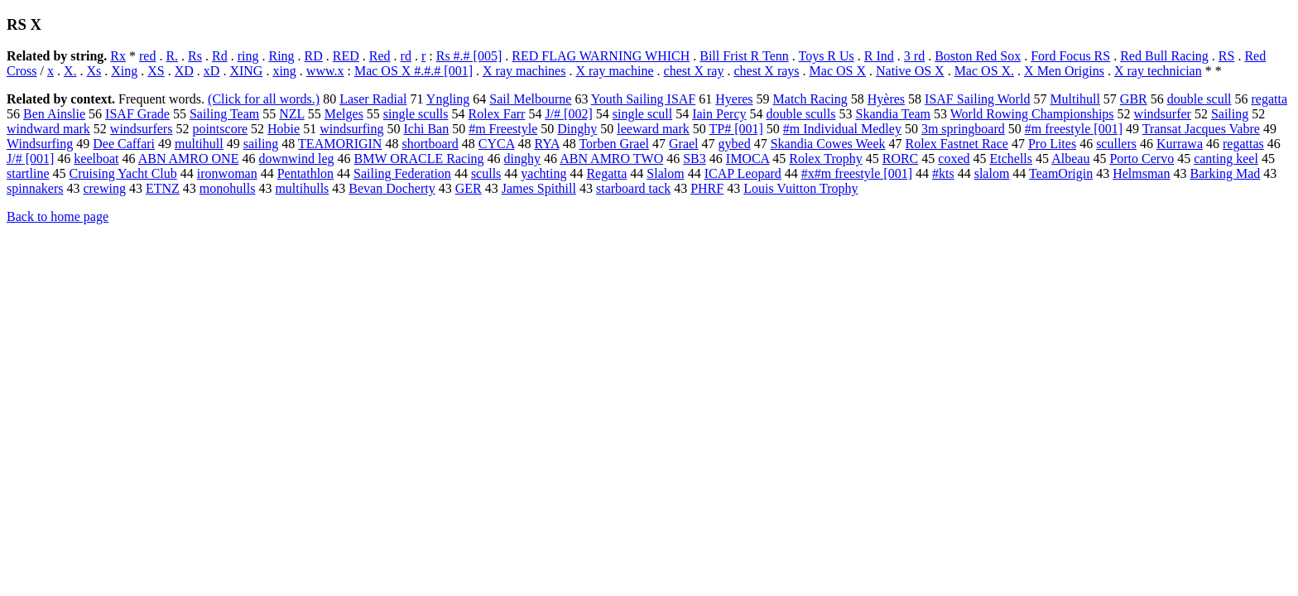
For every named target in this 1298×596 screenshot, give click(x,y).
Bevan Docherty (392, 188)
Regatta (606, 173)
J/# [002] (568, 114)
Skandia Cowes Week (828, 144)
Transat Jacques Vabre (1201, 129)
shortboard (429, 144)
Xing (124, 71)
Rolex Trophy (825, 158)
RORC (900, 158)
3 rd (914, 56)
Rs (195, 56)
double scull (1199, 99)
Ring (281, 56)
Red (380, 56)
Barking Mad (1225, 173)
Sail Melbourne (530, 99)
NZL (292, 114)
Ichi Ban (426, 129)
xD (212, 71)
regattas (1243, 144)
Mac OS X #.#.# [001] (413, 71)
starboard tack (633, 188)
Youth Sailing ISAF (643, 99)
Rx (118, 56)
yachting (543, 173)
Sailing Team (224, 114)
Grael (684, 144)
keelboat (96, 158)
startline (28, 173)
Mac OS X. (984, 71)
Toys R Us (825, 56)
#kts (943, 173)
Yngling (447, 99)
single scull (642, 114)
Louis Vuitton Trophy (800, 188)
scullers (1116, 144)
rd (406, 56)
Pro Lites (1052, 144)
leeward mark (653, 129)
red (147, 56)
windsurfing (351, 129)
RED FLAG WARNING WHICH (601, 56)
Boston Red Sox (978, 56)
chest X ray (694, 71)
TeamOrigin (1061, 173)
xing (284, 71)
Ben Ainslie (54, 114)
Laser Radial (372, 99)
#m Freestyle (503, 129)
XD (184, 71)
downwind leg (296, 158)
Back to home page (57, 216)
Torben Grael (614, 144)
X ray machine (614, 71)
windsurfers (141, 129)
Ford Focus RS (1070, 56)
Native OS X (910, 71)
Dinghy (577, 129)
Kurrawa (1179, 144)
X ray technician (1158, 71)
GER (468, 188)
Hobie (283, 129)
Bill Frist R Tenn (744, 56)
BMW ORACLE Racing (419, 158)
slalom (992, 173)
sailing (261, 144)
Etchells (1011, 158)
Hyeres (733, 99)
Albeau (1070, 158)
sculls (486, 173)
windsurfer (1162, 114)
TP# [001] (735, 129)
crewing (104, 188)
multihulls (302, 188)
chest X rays (766, 71)
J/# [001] (30, 158)
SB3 (694, 158)
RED (346, 56)
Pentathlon (305, 173)
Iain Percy (719, 114)
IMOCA (747, 158)
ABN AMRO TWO (611, 158)
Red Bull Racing (1164, 56)
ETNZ (163, 188)
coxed (953, 158)
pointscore (220, 129)
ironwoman (227, 173)
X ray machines (524, 71)
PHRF (707, 188)
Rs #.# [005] (469, 56)
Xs (93, 71)
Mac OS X (838, 71)
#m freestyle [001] (1074, 129)
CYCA (496, 144)
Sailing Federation (402, 173)
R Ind (879, 56)
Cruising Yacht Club (123, 173)
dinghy (522, 158)
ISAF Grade (137, 114)
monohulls (228, 188)
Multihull (1074, 99)
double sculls (800, 114)
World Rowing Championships (1032, 114)
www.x (325, 71)
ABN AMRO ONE (188, 158)
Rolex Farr (497, 114)
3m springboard (963, 129)
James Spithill (539, 188)
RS (1227, 56)
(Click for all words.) (264, 99)
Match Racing (810, 99)
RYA (546, 144)
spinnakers (35, 188)
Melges (343, 114)
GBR (1133, 99)
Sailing (1229, 114)
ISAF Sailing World (977, 99)
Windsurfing (40, 144)
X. (70, 71)
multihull (199, 144)
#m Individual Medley (842, 129)
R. (172, 56)
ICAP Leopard (742, 173)
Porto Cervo (1141, 158)
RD (314, 56)
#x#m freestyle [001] (856, 173)
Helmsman (1141, 173)
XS (155, 71)
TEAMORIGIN (340, 144)
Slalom (665, 173)
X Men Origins (1064, 71)
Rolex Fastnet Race (957, 144)
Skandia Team (892, 114)
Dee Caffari (124, 144)
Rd (220, 56)
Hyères (886, 99)
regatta (1270, 99)
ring (248, 56)
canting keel (1226, 158)
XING (245, 71)
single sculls (416, 114)
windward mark (48, 129)
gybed (735, 144)
